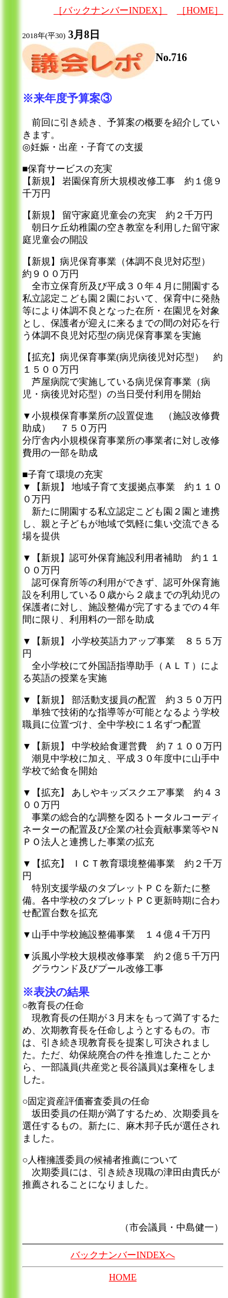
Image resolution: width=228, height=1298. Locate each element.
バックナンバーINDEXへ (123, 1255)
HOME (122, 1277)
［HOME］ (200, 10)
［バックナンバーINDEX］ (110, 10)
